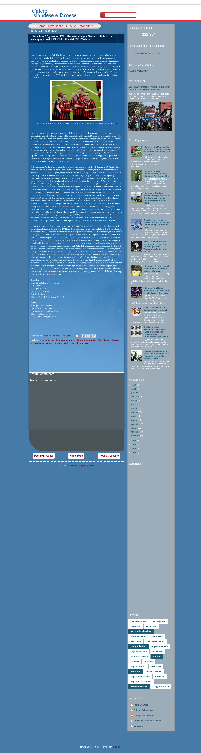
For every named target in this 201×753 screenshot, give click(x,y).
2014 (134, 389)
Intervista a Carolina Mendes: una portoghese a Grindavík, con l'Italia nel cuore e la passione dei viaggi (156, 198)
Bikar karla (156, 666)
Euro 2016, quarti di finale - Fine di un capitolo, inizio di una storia (149, 88)
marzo (134, 400)
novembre (136, 432)
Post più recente (43, 455)
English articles (138, 666)
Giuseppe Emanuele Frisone (147, 721)
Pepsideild (136, 641)
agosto (134, 420)
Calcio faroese (77, 340)
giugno (134, 412)
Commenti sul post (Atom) (81, 465)
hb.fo (116, 123)
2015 (134, 441)
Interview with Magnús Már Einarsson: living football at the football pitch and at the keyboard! (156, 150)
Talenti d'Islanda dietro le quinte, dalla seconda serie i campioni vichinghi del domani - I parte (156, 355)
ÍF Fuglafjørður (38, 343)
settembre (136, 424)
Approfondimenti (159, 646)
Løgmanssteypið (139, 651)
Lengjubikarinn (138, 646)
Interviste (135, 671)
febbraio (135, 396)
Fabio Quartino (141, 705)
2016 (134, 444)
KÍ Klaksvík (51, 343)
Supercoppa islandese (141, 681)
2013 (134, 385)
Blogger (117, 747)
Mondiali (135, 661)
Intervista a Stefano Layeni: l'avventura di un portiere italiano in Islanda (156, 268)
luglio (134, 416)
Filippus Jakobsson (143, 710)
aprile (134, 404)
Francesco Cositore (143, 715)
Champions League (155, 641)
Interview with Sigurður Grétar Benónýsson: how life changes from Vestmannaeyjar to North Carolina (155, 247)
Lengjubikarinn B (161, 686)
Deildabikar (157, 651)
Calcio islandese (138, 621)
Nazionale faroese (139, 656)
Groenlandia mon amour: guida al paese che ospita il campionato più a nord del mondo (156, 223)
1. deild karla (157, 636)
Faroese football (139, 686)
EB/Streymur (90, 340)
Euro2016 (159, 676)
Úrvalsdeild (151, 626)
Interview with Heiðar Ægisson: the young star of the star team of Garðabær (156, 290)
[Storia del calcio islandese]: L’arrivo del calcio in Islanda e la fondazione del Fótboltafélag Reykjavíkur (155, 332)
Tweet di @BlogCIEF (138, 71)
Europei (157, 656)
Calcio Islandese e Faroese (147, 53)
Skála (71, 343)
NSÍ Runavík (62, 343)
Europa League (138, 636)
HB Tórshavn (113, 340)
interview (148, 661)
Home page (76, 455)
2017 (134, 448)
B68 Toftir (65, 340)
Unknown (138, 726)
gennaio (135, 392)
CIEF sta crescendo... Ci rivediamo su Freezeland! (155, 308)
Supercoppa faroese (140, 676)
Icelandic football (154, 671)
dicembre (135, 436)
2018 (134, 452)
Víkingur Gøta (81, 343)
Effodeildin (101, 340)
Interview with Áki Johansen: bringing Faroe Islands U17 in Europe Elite (156, 173)
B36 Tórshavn (54, 340)
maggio (135, 408)
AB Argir (43, 340)
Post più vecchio (109, 455)
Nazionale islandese (141, 631)
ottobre (134, 428)
